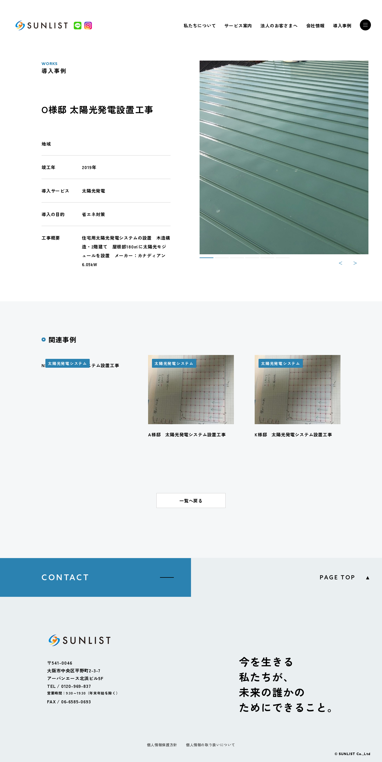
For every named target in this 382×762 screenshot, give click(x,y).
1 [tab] (202, 260)
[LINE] (77, 25)
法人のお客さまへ (279, 25)
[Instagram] (88, 25)
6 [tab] (278, 260)
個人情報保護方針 (162, 744)
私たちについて (200, 25)
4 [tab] (248, 260)
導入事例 (342, 25)
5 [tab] (263, 260)
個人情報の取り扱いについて (210, 744)
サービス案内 (238, 25)
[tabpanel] (284, 157)
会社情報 (315, 25)
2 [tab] (217, 260)
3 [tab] (233, 260)
